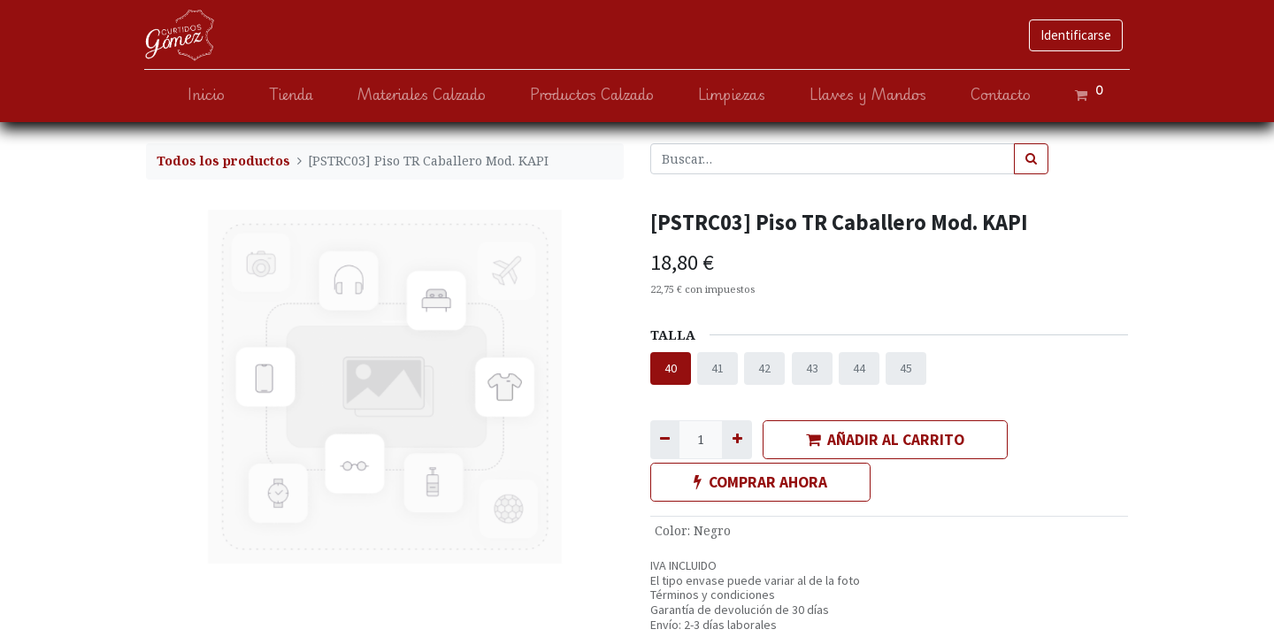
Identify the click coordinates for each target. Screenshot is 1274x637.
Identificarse (1074, 35)
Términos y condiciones (712, 594)
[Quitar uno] (664, 439)
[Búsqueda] (1031, 158)
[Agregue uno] (736, 439)
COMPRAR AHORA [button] (760, 482)
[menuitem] (204, 95)
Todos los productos (223, 160)
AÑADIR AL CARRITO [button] (885, 439)
